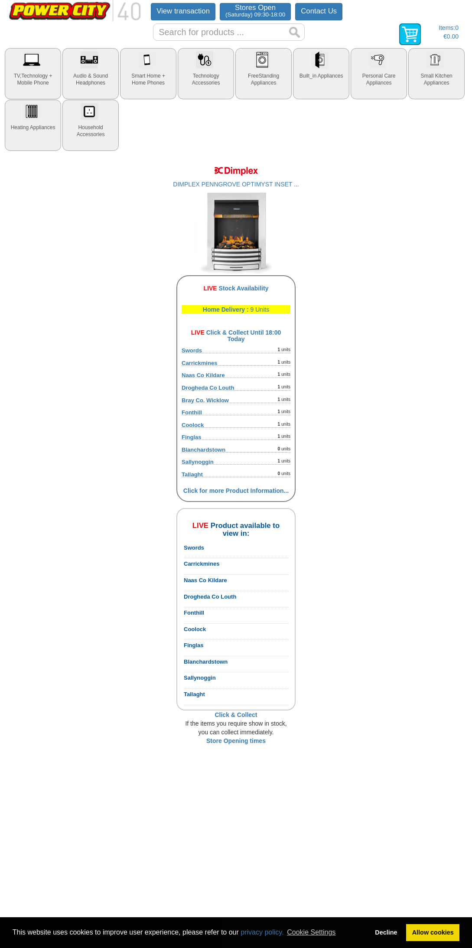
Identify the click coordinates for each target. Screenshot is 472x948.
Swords (192, 350)
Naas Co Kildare (203, 375)
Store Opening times (236, 740)
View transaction (183, 11)
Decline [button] (386, 932)
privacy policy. (262, 932)
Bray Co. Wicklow (205, 400)
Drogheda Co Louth (208, 387)
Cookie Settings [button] (311, 932)
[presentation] (33, 74)
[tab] (33, 73)
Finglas (192, 437)
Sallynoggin (198, 462)
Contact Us (319, 11)
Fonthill (192, 412)
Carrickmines (199, 363)
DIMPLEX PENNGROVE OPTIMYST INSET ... (236, 184)
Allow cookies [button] (433, 932)
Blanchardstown (203, 449)
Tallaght (192, 474)
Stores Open (255, 10)
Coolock (193, 425)
